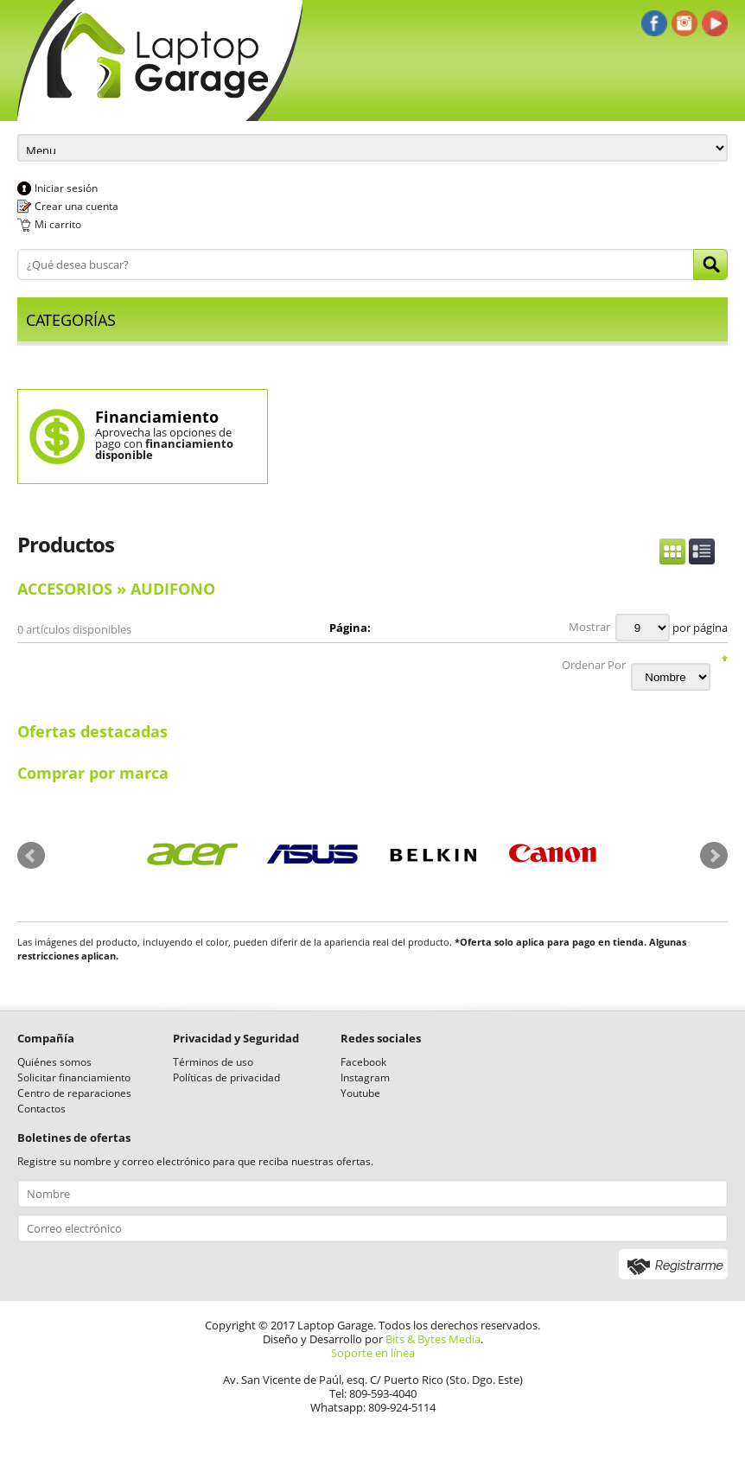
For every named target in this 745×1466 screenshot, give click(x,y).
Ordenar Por (594, 664)
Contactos (41, 1108)
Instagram (365, 1077)
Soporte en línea (373, 1353)
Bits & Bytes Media (433, 1339)
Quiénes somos (54, 1062)
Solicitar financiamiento (74, 1077)
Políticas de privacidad (226, 1077)
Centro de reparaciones (74, 1093)
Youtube (360, 1093)
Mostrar (589, 626)
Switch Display (687, 551)
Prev (31, 856)
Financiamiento (157, 416)
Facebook (363, 1062)
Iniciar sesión (66, 188)
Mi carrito (58, 224)
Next (714, 856)
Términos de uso (213, 1062)
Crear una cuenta (76, 206)
